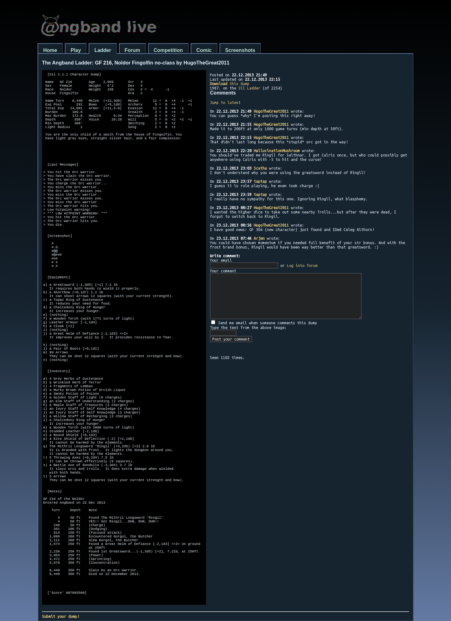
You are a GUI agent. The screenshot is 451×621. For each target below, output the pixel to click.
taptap (260, 181)
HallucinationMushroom (277, 150)
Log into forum (302, 265)
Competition (168, 50)
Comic (204, 50)
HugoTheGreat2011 (271, 111)
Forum (132, 50)
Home (50, 50)
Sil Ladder (249, 88)
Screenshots (240, 50)
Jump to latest (225, 102)
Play (75, 50)
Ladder (102, 50)
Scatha (260, 168)
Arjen (259, 238)
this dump (229, 83)
